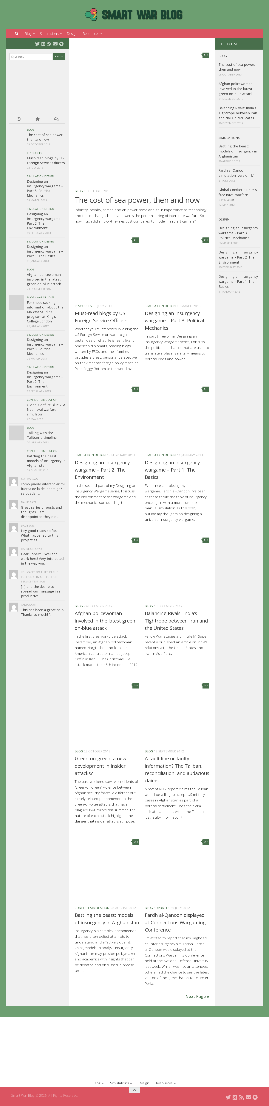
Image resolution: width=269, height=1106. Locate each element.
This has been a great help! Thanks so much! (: (42, 612)
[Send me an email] (55, 44)
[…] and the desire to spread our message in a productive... (41, 591)
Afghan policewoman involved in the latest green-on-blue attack (106, 620)
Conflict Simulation (92, 908)
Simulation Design (160, 306)
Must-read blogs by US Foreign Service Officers (46, 160)
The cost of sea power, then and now (137, 200)
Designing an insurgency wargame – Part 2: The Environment (102, 469)
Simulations (49, 33)
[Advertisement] (37, 86)
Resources (91, 33)
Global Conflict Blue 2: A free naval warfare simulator (46, 409)
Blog (28, 33)
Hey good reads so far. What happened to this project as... (39, 535)
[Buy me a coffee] (61, 44)
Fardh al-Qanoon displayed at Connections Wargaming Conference (175, 922)
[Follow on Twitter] (37, 44)
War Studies (45, 297)
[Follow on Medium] (43, 44)
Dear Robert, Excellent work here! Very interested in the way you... (42, 558)
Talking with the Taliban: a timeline (42, 435)
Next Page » (197, 996)
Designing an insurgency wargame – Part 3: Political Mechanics (174, 320)
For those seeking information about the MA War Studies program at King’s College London (45, 311)
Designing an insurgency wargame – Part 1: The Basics (172, 469)
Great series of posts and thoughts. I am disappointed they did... (41, 512)
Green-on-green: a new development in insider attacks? (100, 765)
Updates (162, 908)
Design (72, 33)
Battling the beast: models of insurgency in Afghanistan (46, 461)
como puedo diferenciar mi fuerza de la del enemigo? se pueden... (43, 489)
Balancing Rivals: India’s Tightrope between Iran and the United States (176, 620)
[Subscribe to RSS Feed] (49, 44)
